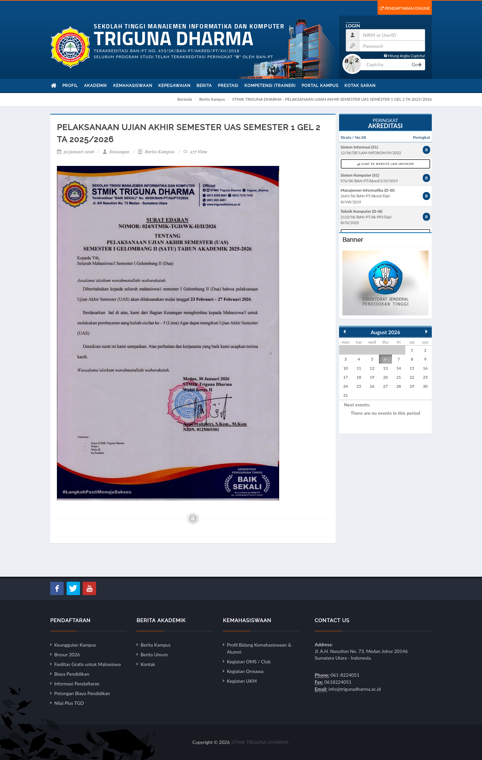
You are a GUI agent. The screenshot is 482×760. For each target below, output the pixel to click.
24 (345, 386)
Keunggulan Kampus (75, 645)
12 (372, 368)
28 (398, 386)
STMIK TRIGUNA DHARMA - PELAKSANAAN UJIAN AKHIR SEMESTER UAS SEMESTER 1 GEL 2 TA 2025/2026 (332, 99)
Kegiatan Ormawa (245, 671)
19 (372, 377)
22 (412, 377)
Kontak (148, 664)
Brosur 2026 (67, 654)
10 (345, 368)
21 (398, 377)
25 (358, 386)
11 (358, 368)
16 (425, 368)
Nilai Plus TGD (69, 703)
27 (385, 386)
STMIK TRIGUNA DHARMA (260, 742)
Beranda (184, 99)
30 (425, 386)
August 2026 (385, 332)
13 (385, 368)
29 (412, 386)
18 (358, 377)
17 (345, 377)
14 (398, 368)
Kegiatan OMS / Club (249, 661)
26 (372, 386)
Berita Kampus (212, 99)
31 (345, 395)
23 (425, 377)
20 (385, 377)
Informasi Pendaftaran (76, 683)
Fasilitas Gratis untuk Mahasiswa (87, 664)
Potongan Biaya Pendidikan (82, 693)
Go (417, 64)
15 (412, 368)
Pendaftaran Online (405, 8)
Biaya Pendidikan (71, 674)
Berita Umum (154, 654)
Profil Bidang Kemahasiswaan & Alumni (259, 648)
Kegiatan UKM (242, 681)
